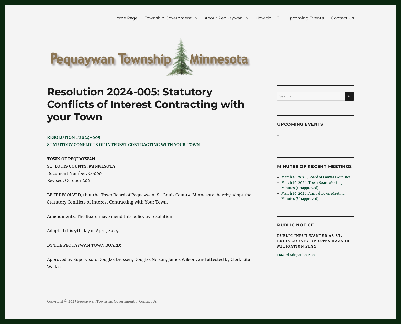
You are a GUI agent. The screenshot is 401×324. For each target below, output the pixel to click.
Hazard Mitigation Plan (296, 255)
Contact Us (342, 18)
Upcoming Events (305, 18)
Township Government (168, 18)
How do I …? (267, 18)
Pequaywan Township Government (106, 301)
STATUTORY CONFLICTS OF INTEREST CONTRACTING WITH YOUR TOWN (123, 144)
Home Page (125, 18)
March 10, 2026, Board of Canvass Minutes (316, 177)
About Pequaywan (224, 18)
